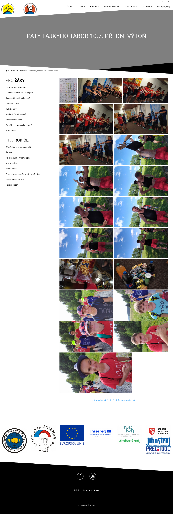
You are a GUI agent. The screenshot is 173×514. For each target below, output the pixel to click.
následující (126, 400)
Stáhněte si (11, 130)
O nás (81, 7)
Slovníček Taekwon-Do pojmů (19, 93)
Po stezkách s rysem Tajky (18, 158)
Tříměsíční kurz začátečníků (18, 147)
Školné (9, 152)
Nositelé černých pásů (16, 114)
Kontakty (94, 7)
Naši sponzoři (12, 185)
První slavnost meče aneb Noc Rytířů (23, 174)
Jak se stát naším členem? (18, 98)
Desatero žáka (12, 103)
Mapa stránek (91, 490)
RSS (76, 490)
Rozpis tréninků (111, 7)
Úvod (69, 7)
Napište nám (131, 7)
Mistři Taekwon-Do (15, 179)
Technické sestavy (15, 120)
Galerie (147, 7)
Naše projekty (163, 7)
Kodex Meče (11, 168)
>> (134, 400)
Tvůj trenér (11, 109)
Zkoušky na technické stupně (19, 125)
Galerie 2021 (22, 71)
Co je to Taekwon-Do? (16, 87)
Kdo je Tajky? (12, 163)
